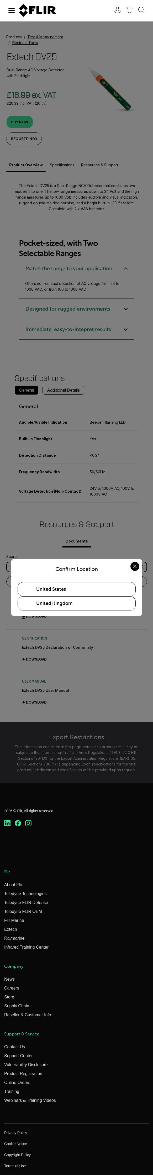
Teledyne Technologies (25, 893)
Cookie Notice (15, 1144)
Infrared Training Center (26, 947)
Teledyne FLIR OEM (23, 911)
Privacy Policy (15, 1133)
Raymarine (14, 938)
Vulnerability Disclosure (26, 1064)
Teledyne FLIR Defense (26, 902)
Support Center (18, 1056)
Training (11, 1091)
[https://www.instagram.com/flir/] (28, 823)
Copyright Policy (17, 1155)
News (9, 979)
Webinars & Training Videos (30, 1100)
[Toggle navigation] (11, 10)
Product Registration (23, 1073)
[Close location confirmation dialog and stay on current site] (134, 566)
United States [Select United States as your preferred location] (51, 589)
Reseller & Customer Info (27, 1015)
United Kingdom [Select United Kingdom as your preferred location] (54, 603)
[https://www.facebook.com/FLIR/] (18, 823)
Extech (10, 929)
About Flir (13, 884)
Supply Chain (16, 1006)
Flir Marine (14, 920)
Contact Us (14, 1047)
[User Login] (115, 11)
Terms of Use (15, 1166)
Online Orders (17, 1082)
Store (9, 997)
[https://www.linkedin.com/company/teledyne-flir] (7, 823)
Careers (11, 988)
